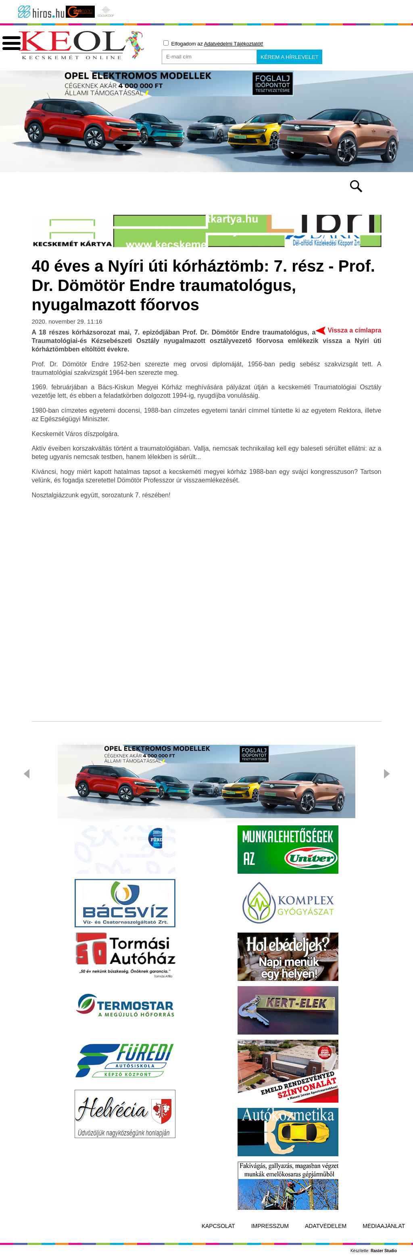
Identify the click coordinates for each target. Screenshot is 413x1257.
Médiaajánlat (384, 1226)
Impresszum (270, 1226)
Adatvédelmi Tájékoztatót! (233, 44)
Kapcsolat (218, 1226)
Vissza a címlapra (354, 330)
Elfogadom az (213, 43)
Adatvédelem (325, 1226)
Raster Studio (384, 1251)
